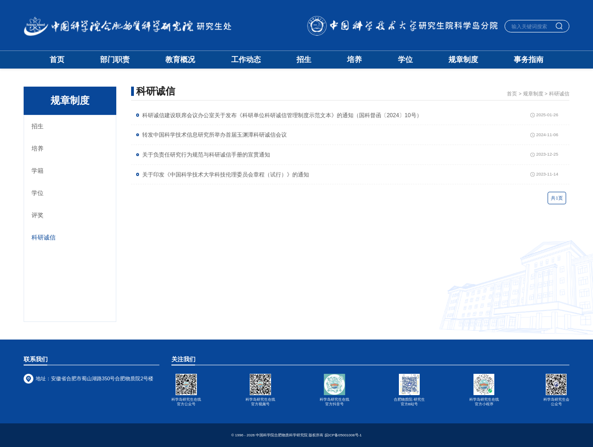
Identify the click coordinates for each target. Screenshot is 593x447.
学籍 (38, 170)
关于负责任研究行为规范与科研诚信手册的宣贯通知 (206, 154)
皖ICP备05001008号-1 (343, 435)
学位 (405, 59)
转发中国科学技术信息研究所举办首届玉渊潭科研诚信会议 (214, 135)
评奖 (38, 215)
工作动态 (246, 59)
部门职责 (115, 59)
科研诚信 (44, 237)
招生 (303, 59)
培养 (354, 59)
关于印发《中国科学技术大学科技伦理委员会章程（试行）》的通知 (225, 174)
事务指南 (528, 59)
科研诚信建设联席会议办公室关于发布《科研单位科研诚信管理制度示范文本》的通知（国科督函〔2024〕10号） (282, 115)
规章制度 (463, 59)
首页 (57, 59)
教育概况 (180, 59)
